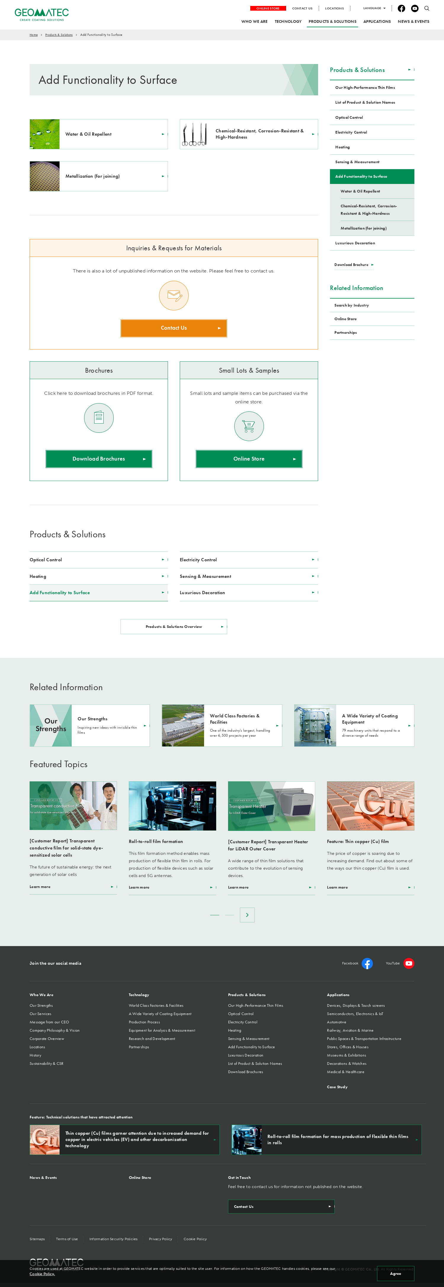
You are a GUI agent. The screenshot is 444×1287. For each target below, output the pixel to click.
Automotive (336, 1026)
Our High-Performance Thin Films (365, 87)
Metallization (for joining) (364, 228)
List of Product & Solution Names (365, 102)
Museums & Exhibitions (346, 1059)
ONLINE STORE (268, 8)
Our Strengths (41, 1009)
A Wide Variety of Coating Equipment (160, 1017)
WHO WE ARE (254, 21)
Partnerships (139, 1051)
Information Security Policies (115, 1243)
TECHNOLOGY (288, 21)
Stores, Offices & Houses (347, 1051)
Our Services (40, 1017)
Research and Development (152, 1042)
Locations (37, 1051)
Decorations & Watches (346, 1067)
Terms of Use (68, 1243)
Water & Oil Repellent (360, 191)
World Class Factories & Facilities (156, 1009)
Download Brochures (99, 460)
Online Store (249, 460)
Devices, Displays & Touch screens (356, 1009)
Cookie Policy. (42, 1274)
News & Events (43, 1181)
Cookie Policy (199, 1243)
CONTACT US (302, 8)
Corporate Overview (47, 1042)
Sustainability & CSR (47, 1067)
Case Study (337, 1091)
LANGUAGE (372, 8)
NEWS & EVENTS (413, 21)
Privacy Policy (163, 1243)
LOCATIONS (334, 8)
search (426, 8)
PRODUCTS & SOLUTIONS (332, 21)
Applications (338, 998)
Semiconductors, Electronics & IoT (355, 1017)
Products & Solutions (357, 69)
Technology (139, 998)
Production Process (144, 1026)
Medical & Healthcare (345, 1075)
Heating (38, 577)
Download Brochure (352, 264)
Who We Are (41, 998)
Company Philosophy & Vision (55, 1034)
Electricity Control (198, 560)
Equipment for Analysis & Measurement (162, 1034)
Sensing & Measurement (205, 577)
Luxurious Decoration (202, 593)
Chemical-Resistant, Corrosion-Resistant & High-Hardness (369, 209)
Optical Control (46, 560)
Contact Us (174, 329)
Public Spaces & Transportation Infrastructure (364, 1042)
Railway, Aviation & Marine (350, 1034)
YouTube (415, 8)
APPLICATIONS (377, 21)
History (35, 1059)
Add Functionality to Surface (60, 593)
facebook (401, 8)
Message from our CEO (49, 1026)
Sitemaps (37, 1243)
